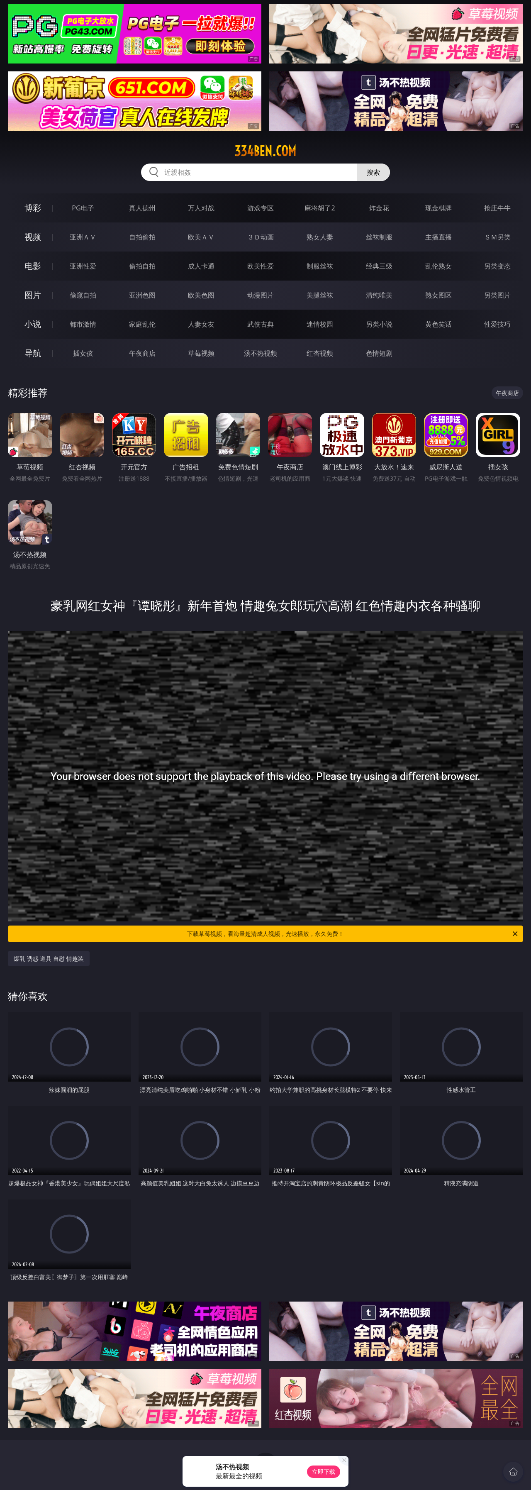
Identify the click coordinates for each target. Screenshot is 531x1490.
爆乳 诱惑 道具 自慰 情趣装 (49, 958)
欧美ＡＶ (201, 237)
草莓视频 (201, 353)
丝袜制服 (379, 237)
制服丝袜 (320, 266)
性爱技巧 (497, 324)
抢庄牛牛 (497, 208)
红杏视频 (320, 353)
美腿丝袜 (320, 295)
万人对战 (201, 208)
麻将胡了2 (319, 208)
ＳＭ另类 (497, 237)
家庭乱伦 (142, 324)
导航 (32, 353)
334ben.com (265, 151)
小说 (32, 324)
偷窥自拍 (83, 295)
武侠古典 (260, 324)
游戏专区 (260, 208)
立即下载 (323, 1471)
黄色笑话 (438, 324)
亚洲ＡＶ (83, 237)
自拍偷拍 (142, 237)
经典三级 (379, 266)
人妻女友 (201, 324)
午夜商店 (142, 353)
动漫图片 (260, 295)
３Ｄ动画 (260, 237)
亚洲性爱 (83, 266)
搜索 (373, 172)
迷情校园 (320, 324)
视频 (32, 236)
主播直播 (438, 237)
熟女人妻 (320, 237)
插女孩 (83, 353)
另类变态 (497, 266)
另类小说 (379, 324)
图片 (32, 294)
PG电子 (83, 208)
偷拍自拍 (142, 266)
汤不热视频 (260, 353)
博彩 (32, 207)
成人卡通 (201, 266)
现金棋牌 (438, 208)
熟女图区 (438, 295)
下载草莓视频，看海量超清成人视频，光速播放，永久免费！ (353, 934)
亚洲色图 (142, 295)
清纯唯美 (379, 295)
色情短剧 (379, 353)
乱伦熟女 (438, 266)
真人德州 (142, 208)
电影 (32, 265)
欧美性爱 (260, 266)
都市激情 (83, 324)
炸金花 (379, 208)
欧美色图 (201, 295)
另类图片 (497, 295)
